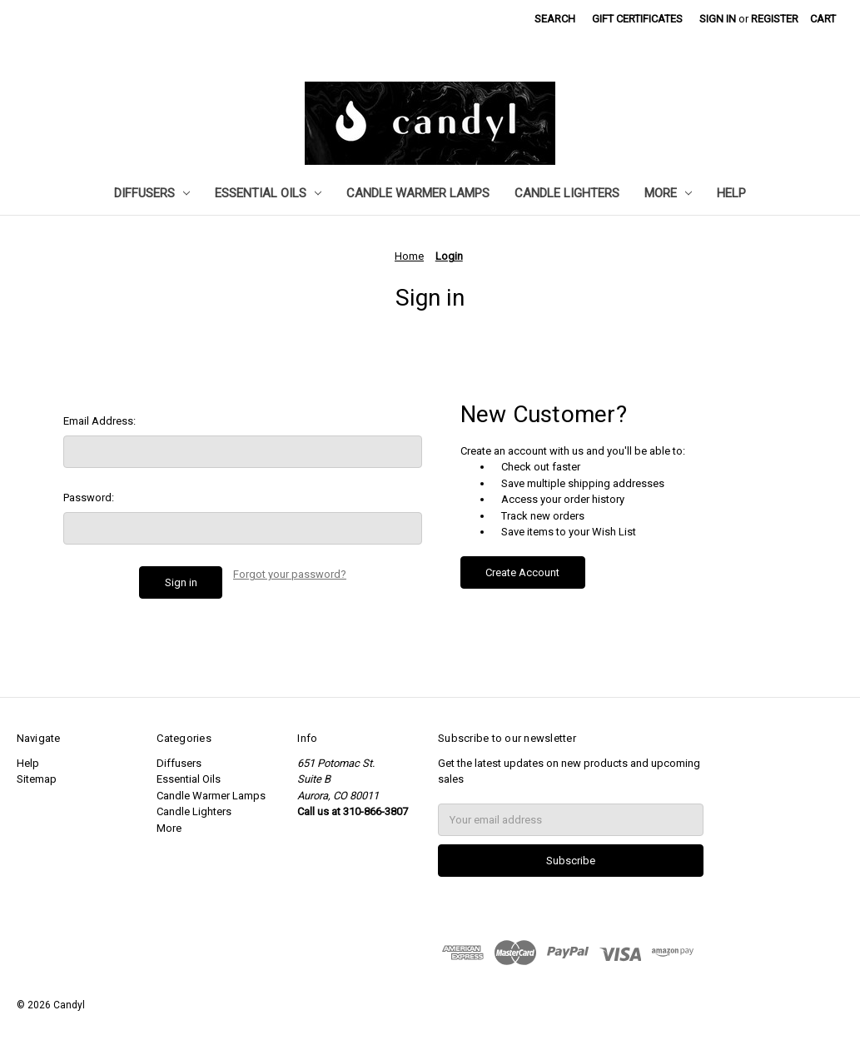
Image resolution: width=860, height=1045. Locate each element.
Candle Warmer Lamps (418, 193)
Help (731, 193)
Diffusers (152, 193)
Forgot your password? (289, 574)
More (668, 193)
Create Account (522, 572)
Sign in (717, 18)
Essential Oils (268, 193)
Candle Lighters (567, 193)
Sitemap (37, 779)
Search (554, 18)
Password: (88, 497)
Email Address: (99, 421)
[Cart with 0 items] (823, 19)
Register (774, 18)
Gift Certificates (637, 18)
